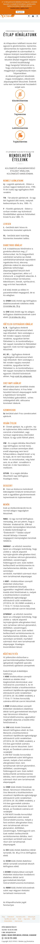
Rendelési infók (20, 917)
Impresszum (18, 921)
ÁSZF (33, 919)
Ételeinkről (10, 917)
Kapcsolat (27, 919)
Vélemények (31, 917)
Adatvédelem (8, 921)
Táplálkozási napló (9, 919)
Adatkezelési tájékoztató (19, 8)
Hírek (19, 919)
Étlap (3, 917)
